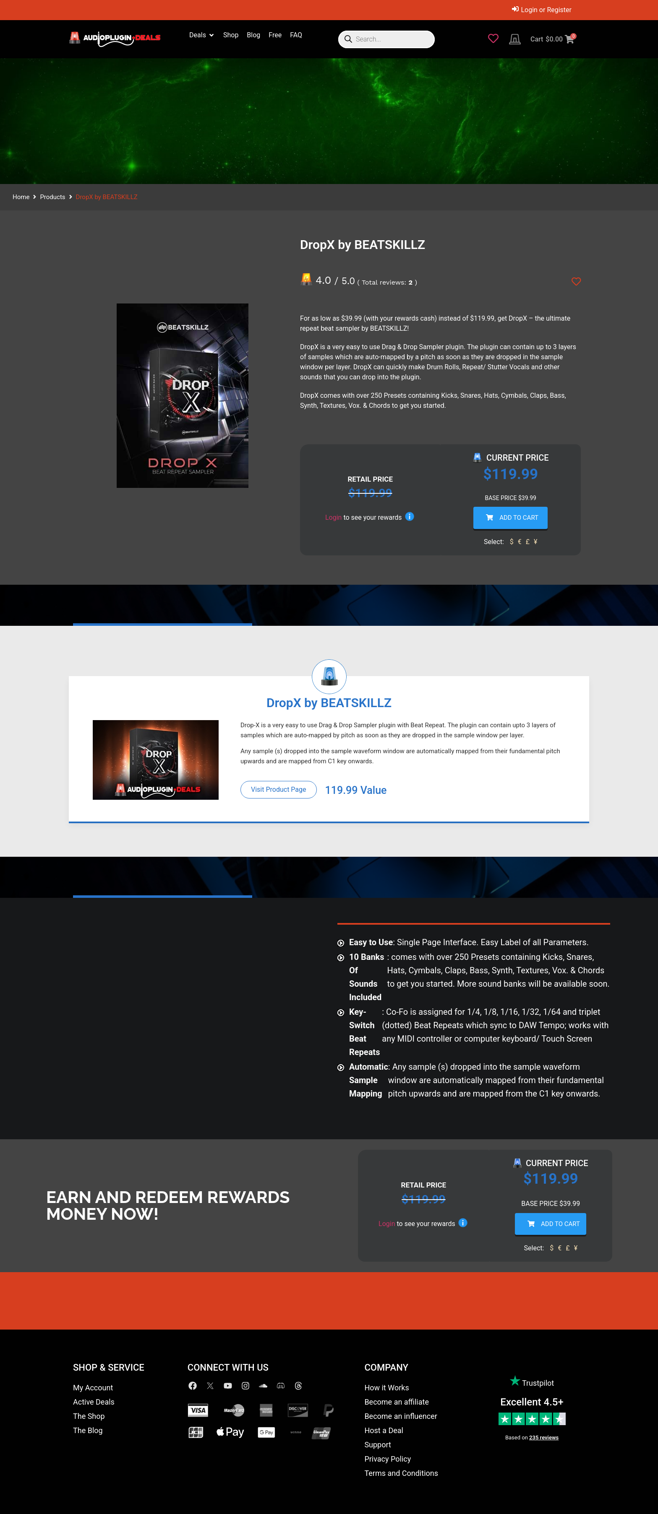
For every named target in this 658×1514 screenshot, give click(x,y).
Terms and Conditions (401, 1473)
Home (21, 197)
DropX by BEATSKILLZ (329, 702)
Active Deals (94, 1401)
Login (333, 517)
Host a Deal (383, 1430)
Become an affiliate (396, 1401)
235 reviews (544, 1437)
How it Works (386, 1387)
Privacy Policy (387, 1458)
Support (377, 1444)
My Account (93, 1387)
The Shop (89, 1416)
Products (52, 197)
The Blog (88, 1430)
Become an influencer (400, 1416)
